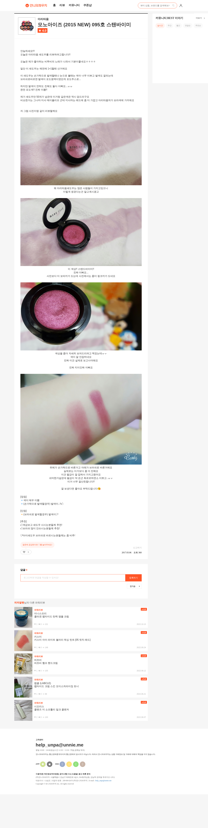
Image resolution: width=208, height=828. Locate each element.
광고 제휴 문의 (84, 774)
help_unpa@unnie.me (103, 781)
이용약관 (39, 774)
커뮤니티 (74, 5)
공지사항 (63, 774)
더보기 (201, 18)
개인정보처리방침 (51, 774)
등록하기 (133, 578)
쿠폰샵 (87, 5)
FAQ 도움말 (72, 774)
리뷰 (62, 5)
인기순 (135, 586)
